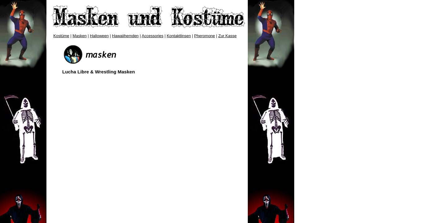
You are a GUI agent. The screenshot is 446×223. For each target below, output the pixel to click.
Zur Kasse (227, 35)
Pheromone (204, 35)
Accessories (153, 35)
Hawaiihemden (125, 35)
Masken (79, 35)
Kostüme (61, 35)
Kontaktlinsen (179, 35)
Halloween (99, 35)
